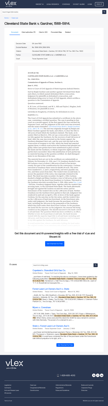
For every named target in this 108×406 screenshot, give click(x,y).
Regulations (59, 388)
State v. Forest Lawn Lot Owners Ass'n (51, 326)
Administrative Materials (63, 385)
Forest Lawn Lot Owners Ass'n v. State (51, 289)
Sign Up (99, 4)
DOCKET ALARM (78, 4)
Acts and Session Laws (11, 390)
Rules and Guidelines (62, 390)
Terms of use (8, 400)
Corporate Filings (86, 388)
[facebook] (97, 375)
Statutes (84, 390)
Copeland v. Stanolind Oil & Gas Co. (49, 270)
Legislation (7, 385)
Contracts (7, 388)
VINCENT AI (39, 4)
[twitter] (94, 375)
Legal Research (53, 4)
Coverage (66, 4)
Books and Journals (87, 385)
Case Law (33, 385)
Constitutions (34, 390)
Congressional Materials (37, 388)
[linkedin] (101, 375)
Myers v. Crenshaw (42, 307)
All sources (7, 393)
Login (90, 4)
